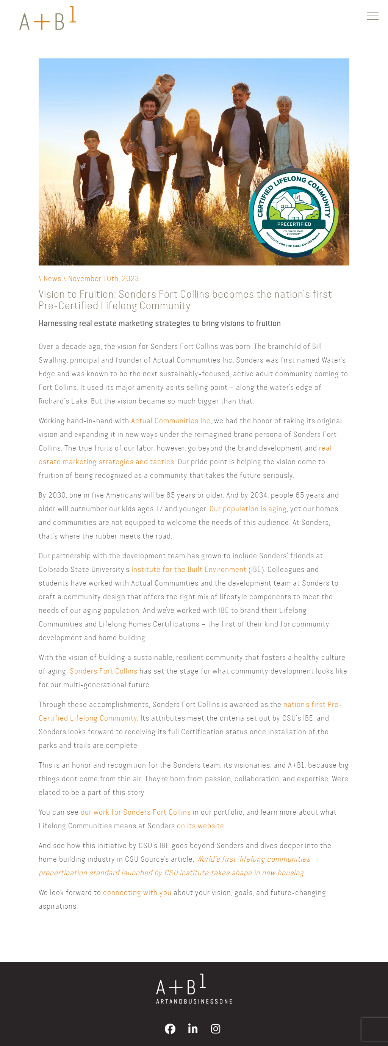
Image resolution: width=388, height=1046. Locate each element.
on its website (200, 825)
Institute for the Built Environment (189, 569)
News (52, 278)
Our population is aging (248, 508)
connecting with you (137, 892)
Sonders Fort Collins (104, 671)
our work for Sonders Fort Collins (136, 812)
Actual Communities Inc (171, 420)
